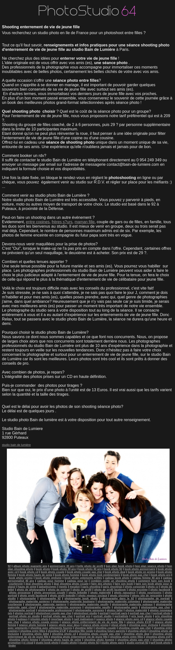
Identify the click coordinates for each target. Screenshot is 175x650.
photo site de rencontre (147, 595)
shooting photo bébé (35, 633)
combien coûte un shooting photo (113, 580)
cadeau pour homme (50, 580)
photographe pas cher (155, 607)
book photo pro (161, 574)
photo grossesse (20, 592)
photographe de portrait (154, 598)
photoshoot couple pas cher (54, 613)
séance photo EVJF (139, 622)
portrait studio (102, 616)
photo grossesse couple (49, 592)
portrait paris (119, 613)
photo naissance (124, 592)
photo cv (153, 586)
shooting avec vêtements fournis (51, 627)
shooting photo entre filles (126, 636)
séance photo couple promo (40, 622)
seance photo (104, 619)
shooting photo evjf (158, 636)
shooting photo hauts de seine (61, 639)
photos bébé (115, 610)
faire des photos (101, 583)
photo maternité (100, 592)
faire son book (123, 583)
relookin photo (39, 619)
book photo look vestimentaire (101, 574)
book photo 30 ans (64, 568)
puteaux (23, 619)
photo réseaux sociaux (92, 595)
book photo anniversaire (140, 568)
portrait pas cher (140, 613)
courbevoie (16, 583)
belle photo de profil (90, 566)
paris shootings (113, 586)
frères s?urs (62, 222)
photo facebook (160, 589)
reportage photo (61, 619)
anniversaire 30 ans (62, 566)
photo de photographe (31, 589)
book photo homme (67, 574)
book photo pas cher (136, 574)
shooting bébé (84, 627)
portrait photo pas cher (58, 616)
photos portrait (24, 613)
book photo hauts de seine (35, 574)
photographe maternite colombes (119, 601)
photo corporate (135, 586)
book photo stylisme (48, 577)
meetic (63, 586)
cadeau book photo (117, 577)
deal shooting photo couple (71, 583)
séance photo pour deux (64, 624)
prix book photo (141, 616)
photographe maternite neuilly (89, 604)
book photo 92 (113, 568)
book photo (43, 568)
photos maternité (136, 610)
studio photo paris (112, 642)
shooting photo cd (64, 633)
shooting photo (137, 630)
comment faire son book (154, 580)
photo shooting (119, 595)
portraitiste (121, 616)
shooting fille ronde (80, 630)
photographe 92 (50, 598)
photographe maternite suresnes (60, 607)
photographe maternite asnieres (29, 601)
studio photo (69, 642)
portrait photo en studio (24, 616)
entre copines (38, 222)
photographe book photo (81, 598)
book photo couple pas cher (84, 571)
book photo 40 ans (90, 568)
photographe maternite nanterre (45, 604)
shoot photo (118, 624)
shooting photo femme (23, 639)
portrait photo (162, 613)
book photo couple (52, 571)
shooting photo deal (137, 633)
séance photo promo (95, 624)
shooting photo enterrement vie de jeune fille (79, 636)
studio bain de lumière (16, 445)
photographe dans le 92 (118, 598)
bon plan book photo (119, 566)
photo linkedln (78, 592)
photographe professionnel (55, 610)
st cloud (28, 642)
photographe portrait (22, 610)
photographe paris (126, 607)
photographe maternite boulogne (74, 601)
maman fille (85, 222)
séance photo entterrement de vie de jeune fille (92, 622)
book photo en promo (141, 571)
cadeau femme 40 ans (146, 577)
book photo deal (115, 571)
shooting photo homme (99, 639)
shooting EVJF (57, 630)
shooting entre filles (32, 630)
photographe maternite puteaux (132, 604)
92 (9, 566)
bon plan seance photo (149, 566)
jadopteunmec (48, 586)
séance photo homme (32, 624)
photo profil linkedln (62, 595)
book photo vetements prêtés (83, 577)
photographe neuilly (98, 607)
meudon (75, 586)
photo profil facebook (33, 595)
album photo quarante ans (30, 566)
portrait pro (83, 616)
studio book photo (47, 642)
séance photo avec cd (129, 619)
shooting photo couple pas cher (100, 633)
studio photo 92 (89, 642)
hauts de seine (27, 586)
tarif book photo (160, 642)
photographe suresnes (89, 610)
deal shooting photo (38, 583)
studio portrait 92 (137, 642)
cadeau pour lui (77, 580)
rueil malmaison (84, 619)
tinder (12, 645)
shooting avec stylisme (143, 624)
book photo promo (21, 577)
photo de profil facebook (110, 589)
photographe (28, 598)
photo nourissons (150, 592)
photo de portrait (59, 589)
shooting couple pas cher (134, 627)
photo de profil (82, 589)
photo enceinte (138, 589)
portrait (104, 613)
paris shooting (91, 586)
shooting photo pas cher (133, 639)
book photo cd (29, 571)
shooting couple (105, 627)
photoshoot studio (85, 613)
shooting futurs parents (110, 630)
